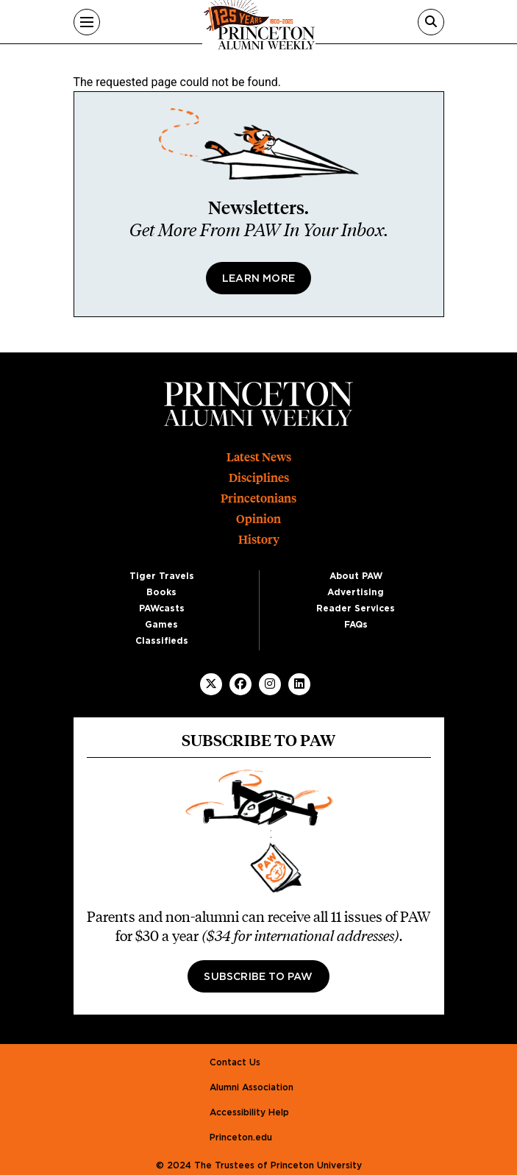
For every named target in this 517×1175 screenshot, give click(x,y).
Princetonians (258, 498)
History (258, 540)
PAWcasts (162, 608)
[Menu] (87, 22)
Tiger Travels (161, 576)
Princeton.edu (241, 1137)
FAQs (356, 624)
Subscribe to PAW (258, 977)
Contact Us (235, 1062)
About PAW (355, 576)
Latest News (259, 457)
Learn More (258, 279)
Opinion (258, 519)
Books (161, 592)
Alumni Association (251, 1087)
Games (161, 624)
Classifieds (161, 640)
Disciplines (259, 478)
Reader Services (355, 608)
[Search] (431, 22)
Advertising (355, 592)
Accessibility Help (249, 1112)
